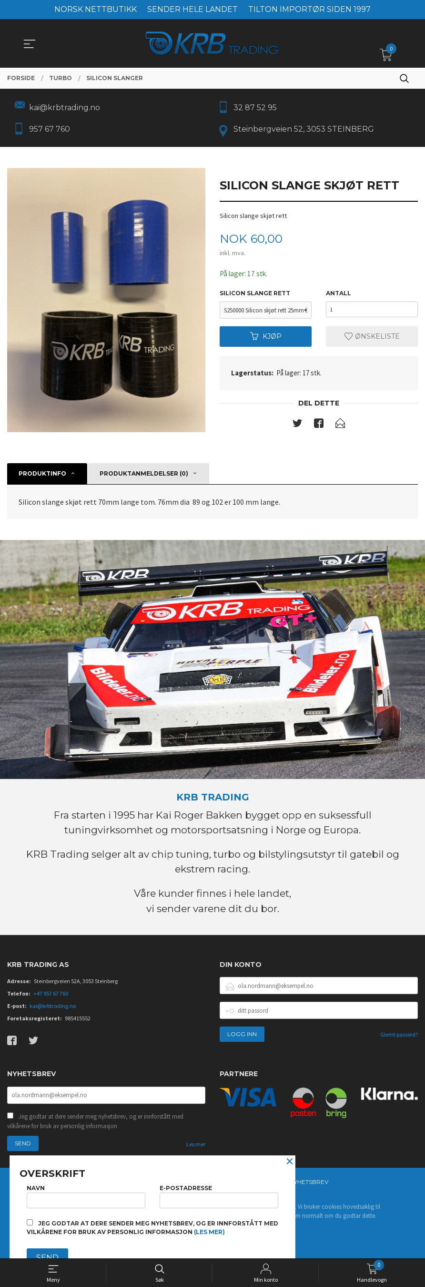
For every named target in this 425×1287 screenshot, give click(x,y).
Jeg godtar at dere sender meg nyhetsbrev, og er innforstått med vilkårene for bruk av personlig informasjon (95, 1125)
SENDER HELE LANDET (192, 9)
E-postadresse (219, 1194)
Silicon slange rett (255, 295)
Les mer (195, 1148)
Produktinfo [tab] (42, 476)
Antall (338, 295)
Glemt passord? (399, 1037)
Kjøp (266, 338)
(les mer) (209, 1231)
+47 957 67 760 (50, 996)
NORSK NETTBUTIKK (95, 9)
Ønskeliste (372, 338)
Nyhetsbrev (309, 1185)
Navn (86, 1194)
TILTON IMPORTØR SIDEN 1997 (309, 9)
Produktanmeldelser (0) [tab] (144, 476)
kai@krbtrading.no (53, 1009)
